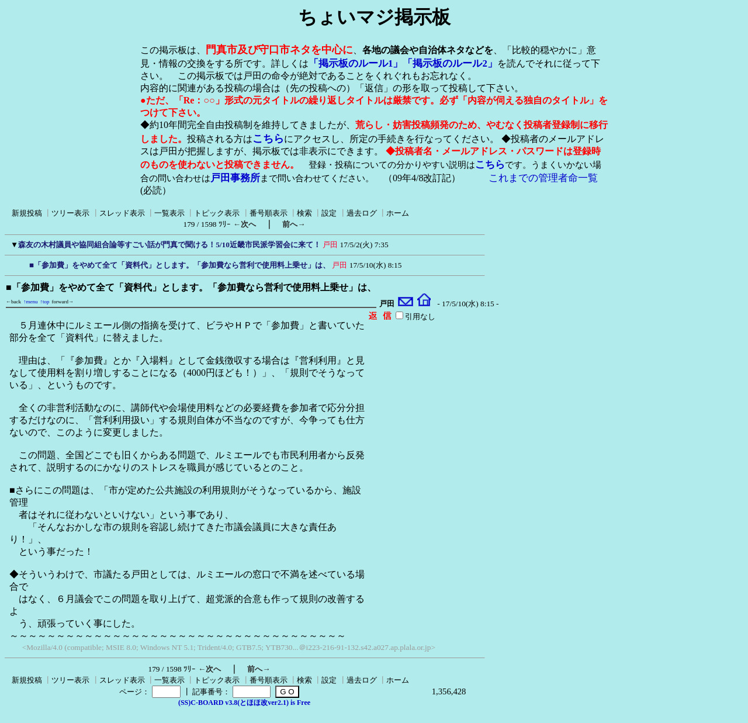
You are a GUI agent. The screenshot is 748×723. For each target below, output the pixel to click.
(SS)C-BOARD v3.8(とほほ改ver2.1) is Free (244, 702)
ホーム (397, 213)
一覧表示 (169, 213)
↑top (45, 302)
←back (13, 302)
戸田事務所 (235, 178)
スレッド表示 (122, 213)
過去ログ (362, 213)
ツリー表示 (70, 213)
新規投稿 (27, 213)
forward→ (63, 302)
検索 (304, 213)
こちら (268, 138)
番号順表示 (269, 213)
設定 (329, 213)
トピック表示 (217, 213)
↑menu (30, 302)
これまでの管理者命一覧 (543, 178)
